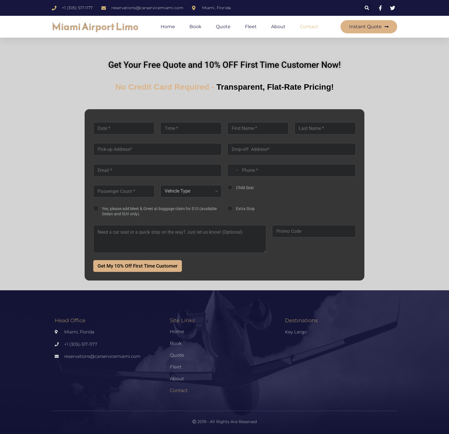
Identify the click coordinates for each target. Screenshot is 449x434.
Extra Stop (245, 208)
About (278, 26)
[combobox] (233, 170)
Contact (309, 26)
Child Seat (245, 187)
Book (195, 26)
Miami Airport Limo (95, 26)
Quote (223, 26)
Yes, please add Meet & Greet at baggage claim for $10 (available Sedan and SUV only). (159, 211)
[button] (366, 7)
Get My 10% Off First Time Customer (138, 266)
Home (168, 26)
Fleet (251, 26)
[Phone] (291, 170)
